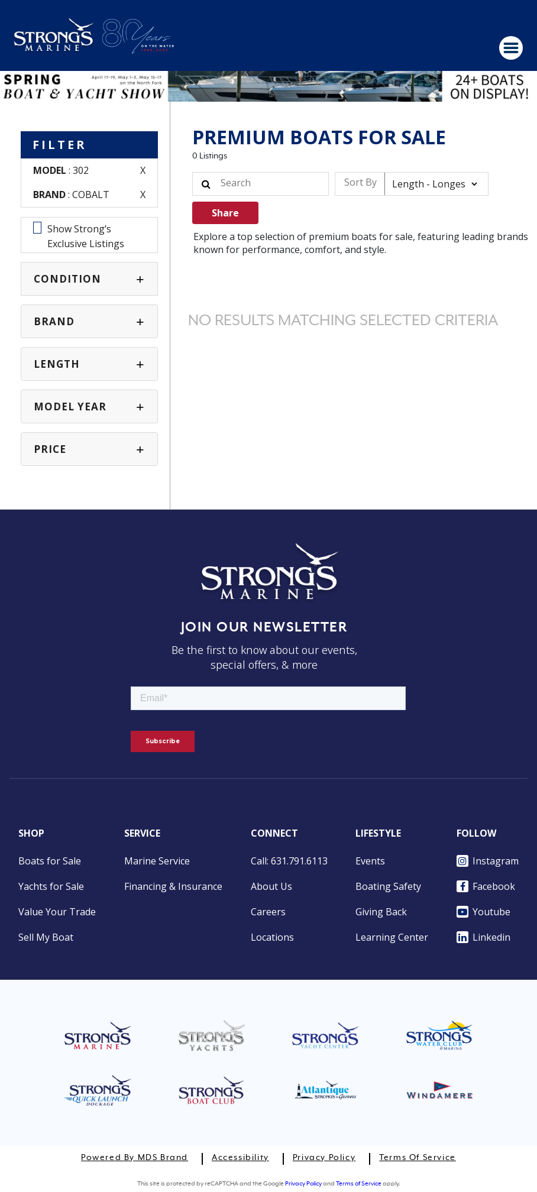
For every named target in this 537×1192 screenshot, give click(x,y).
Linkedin (483, 937)
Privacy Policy (324, 1157)
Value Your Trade (57, 911)
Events (370, 860)
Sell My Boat (45, 937)
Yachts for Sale (51, 886)
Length (57, 364)
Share (225, 212)
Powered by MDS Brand (134, 1157)
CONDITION (67, 279)
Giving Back (381, 911)
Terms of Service (417, 1157)
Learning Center (391, 937)
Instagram (488, 860)
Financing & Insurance (173, 886)
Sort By (360, 182)
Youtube (483, 911)
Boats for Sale (49, 860)
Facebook (486, 886)
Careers (268, 911)
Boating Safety (388, 886)
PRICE (50, 449)
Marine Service (157, 860)
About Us (271, 886)
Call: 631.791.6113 (289, 860)
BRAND (54, 321)
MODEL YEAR (70, 406)
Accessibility (240, 1157)
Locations (272, 937)
